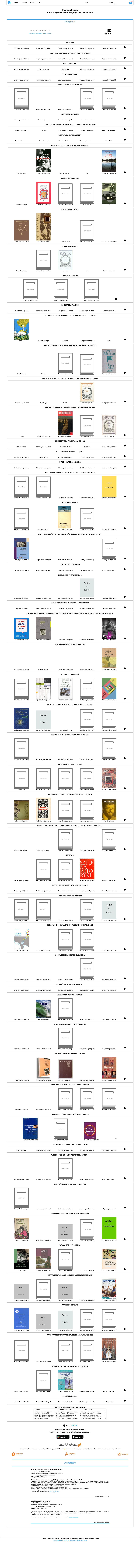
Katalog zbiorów (70, 22)
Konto (39, 2)
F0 (116, 2)
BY (105, 2)
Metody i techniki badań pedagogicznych (43, 1412)
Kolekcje (49, 33)
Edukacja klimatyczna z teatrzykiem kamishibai (46, 1469)
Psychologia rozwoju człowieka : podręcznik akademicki (71, 1418)
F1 (119, 2)
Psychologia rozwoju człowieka (41, 1418)
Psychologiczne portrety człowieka (42, 1413)
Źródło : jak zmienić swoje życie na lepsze (92, 1418)
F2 (124, 2)
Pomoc (32, 2)
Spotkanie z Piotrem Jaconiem (41, 1501)
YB (101, 2)
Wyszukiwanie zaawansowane (37, 33)
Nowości (16, 2)
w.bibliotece (60, 1449)
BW (97, 2)
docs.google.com (54, 1491)
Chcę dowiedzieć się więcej (61, 1540)
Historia (24, 2)
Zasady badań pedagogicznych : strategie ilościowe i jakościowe (48, 1416)
